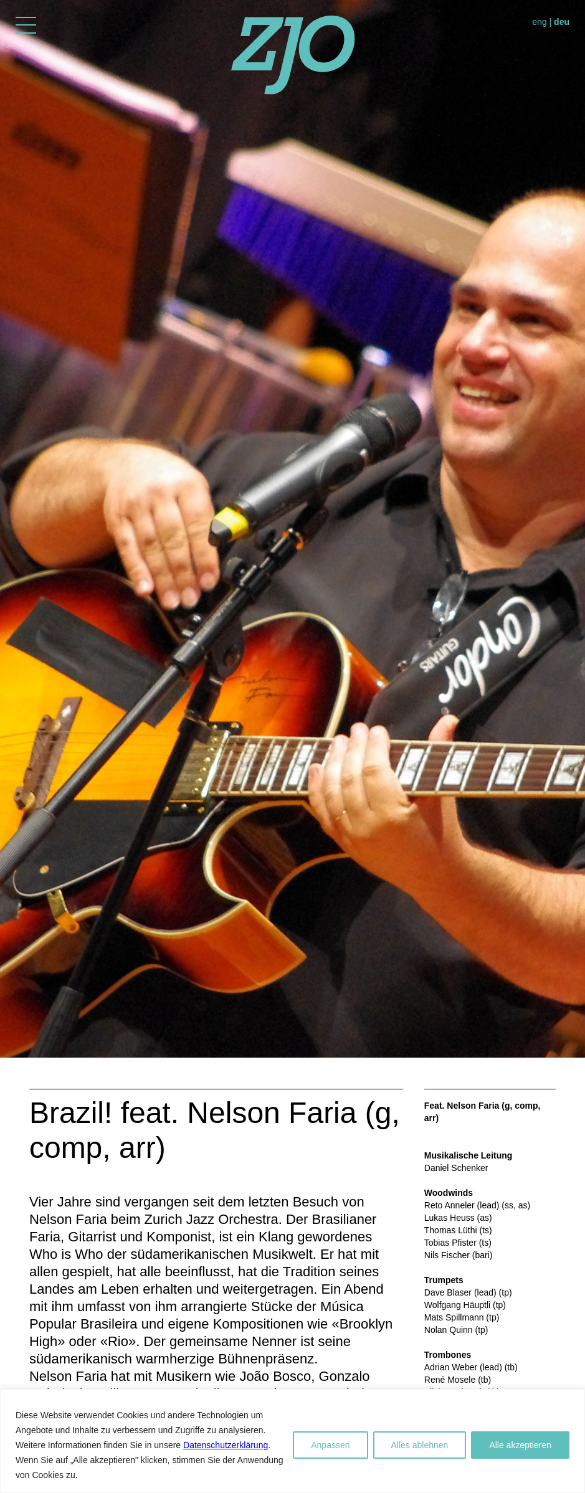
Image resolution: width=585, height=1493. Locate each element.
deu (561, 22)
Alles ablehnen (420, 1445)
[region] (292, 1441)
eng (539, 22)
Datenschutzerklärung (225, 1445)
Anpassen (330, 1445)
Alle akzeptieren (520, 1445)
